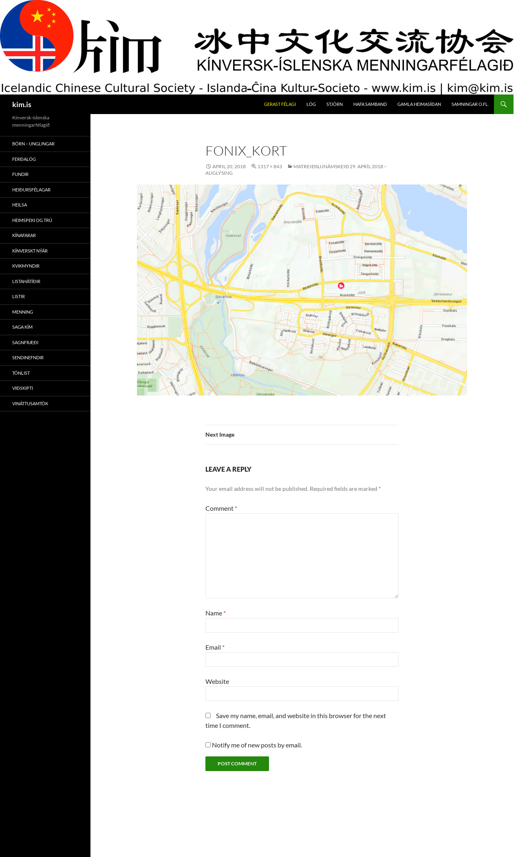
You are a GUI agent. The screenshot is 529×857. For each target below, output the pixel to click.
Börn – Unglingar (33, 143)
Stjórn (334, 104)
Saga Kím (22, 327)
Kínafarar (24, 235)
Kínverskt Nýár (30, 250)
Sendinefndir (28, 357)
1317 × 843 (270, 166)
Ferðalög (24, 159)
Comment (221, 508)
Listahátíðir (26, 281)
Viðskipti (22, 388)
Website (217, 681)
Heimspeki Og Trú (32, 220)
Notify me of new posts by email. (257, 745)
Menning (22, 311)
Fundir (20, 174)
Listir (18, 296)
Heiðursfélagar (31, 189)
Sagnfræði (25, 342)
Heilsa (19, 204)
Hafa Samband (370, 104)
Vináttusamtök (30, 403)
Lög (311, 104)
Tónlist (21, 373)
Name (215, 613)
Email (215, 647)
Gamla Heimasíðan (419, 104)
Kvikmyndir (26, 265)
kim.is (21, 104)
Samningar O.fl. (470, 104)
